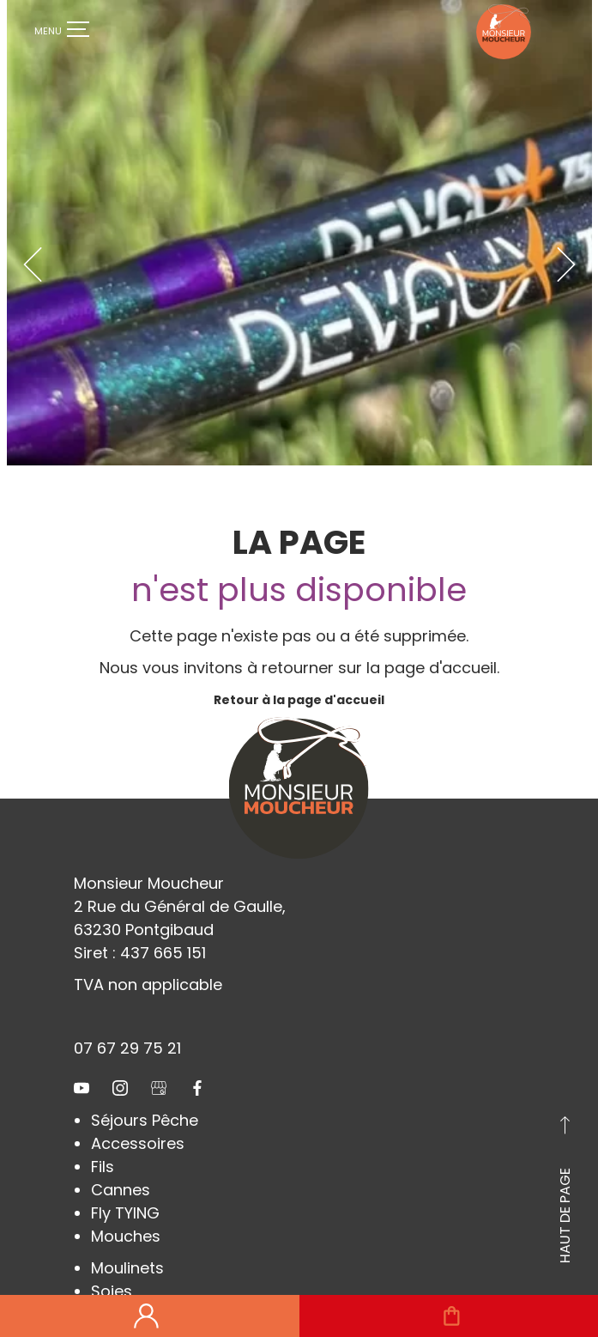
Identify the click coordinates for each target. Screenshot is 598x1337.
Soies (111, 1256)
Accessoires (137, 1109)
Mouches (125, 1201)
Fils (102, 1132)
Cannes (120, 1155)
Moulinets (127, 1233)
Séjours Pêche (144, 1086)
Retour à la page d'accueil (299, 665)
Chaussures (137, 1280)
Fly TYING (125, 1178)
